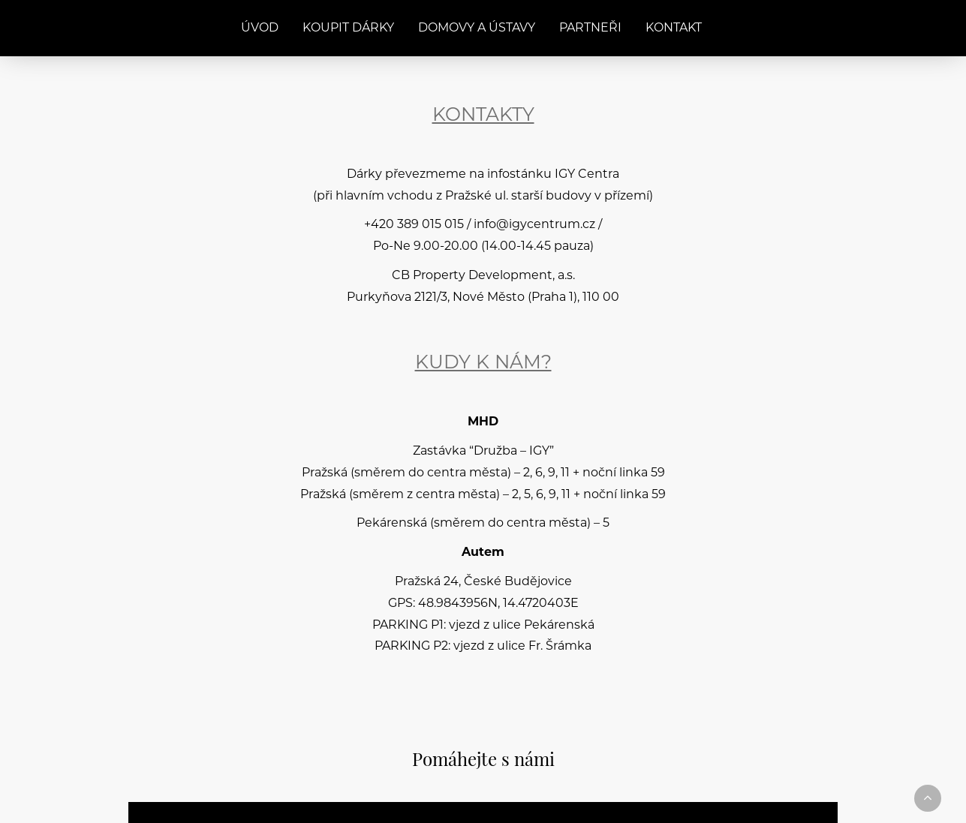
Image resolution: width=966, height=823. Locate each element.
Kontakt (674, 29)
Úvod (259, 29)
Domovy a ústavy (476, 29)
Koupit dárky (348, 29)
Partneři (590, 29)
